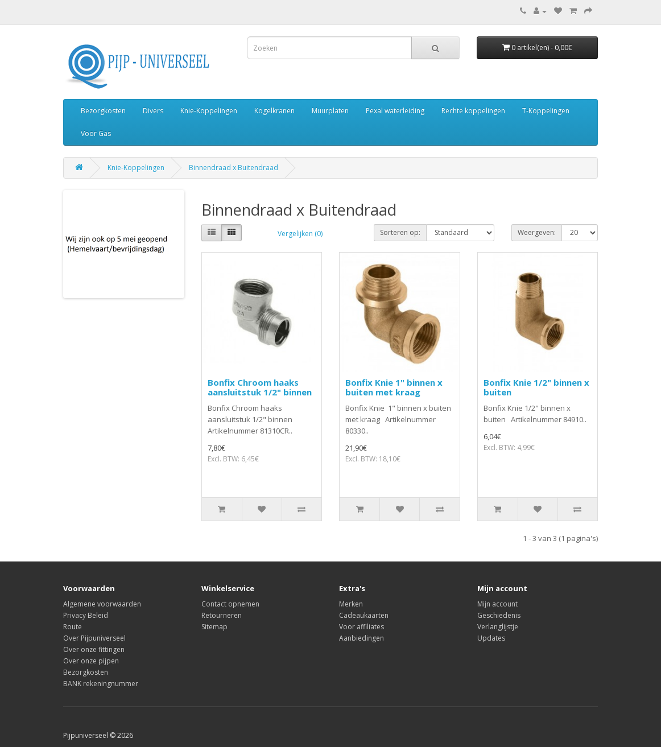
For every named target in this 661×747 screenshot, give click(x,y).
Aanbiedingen (361, 638)
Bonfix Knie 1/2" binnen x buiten (536, 387)
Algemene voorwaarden (102, 604)
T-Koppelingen (545, 110)
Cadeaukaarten (364, 615)
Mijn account (497, 604)
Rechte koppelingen (473, 110)
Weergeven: (537, 232)
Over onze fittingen (94, 649)
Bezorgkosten (103, 110)
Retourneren (221, 615)
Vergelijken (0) (300, 233)
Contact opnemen (230, 604)
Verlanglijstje (497, 627)
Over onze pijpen (91, 661)
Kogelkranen (274, 110)
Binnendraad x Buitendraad (233, 167)
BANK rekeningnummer (100, 683)
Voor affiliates (361, 627)
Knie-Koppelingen (208, 110)
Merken (351, 604)
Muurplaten (330, 110)
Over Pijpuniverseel (94, 638)
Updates (491, 638)
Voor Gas (96, 133)
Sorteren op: (400, 232)
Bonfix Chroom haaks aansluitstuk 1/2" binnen (260, 387)
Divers (153, 110)
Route (72, 627)
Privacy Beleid (85, 615)
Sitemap (214, 627)
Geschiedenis (498, 615)
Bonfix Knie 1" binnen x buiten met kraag (394, 387)
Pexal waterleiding (395, 110)
